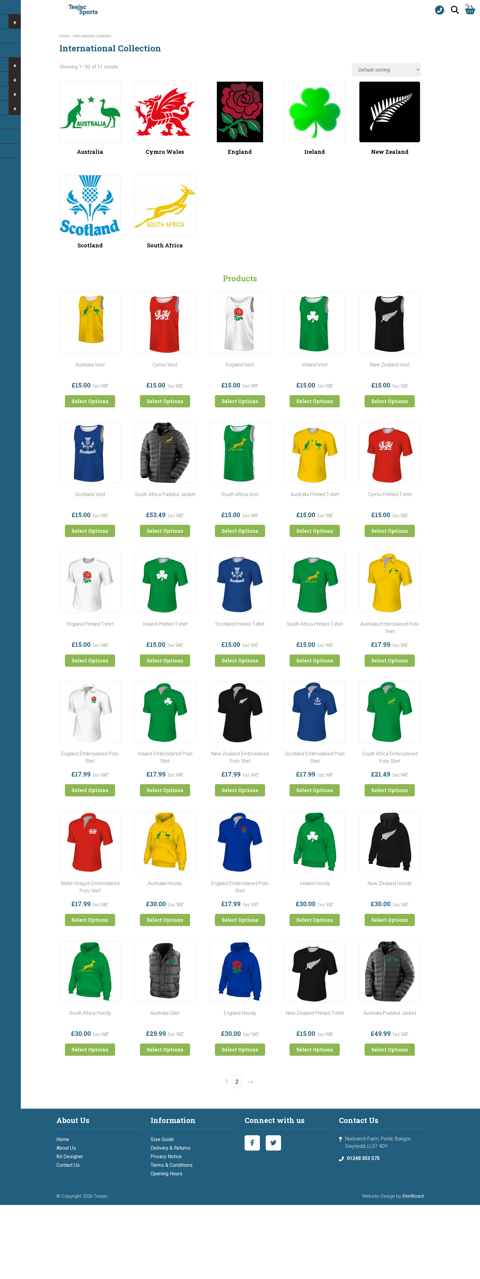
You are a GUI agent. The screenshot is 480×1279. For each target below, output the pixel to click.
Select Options (90, 401)
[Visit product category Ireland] (314, 120)
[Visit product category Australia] (90, 120)
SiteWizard (413, 1196)
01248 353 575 (363, 1158)
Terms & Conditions (172, 1165)
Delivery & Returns (170, 1148)
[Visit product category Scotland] (90, 214)
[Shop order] (386, 69)
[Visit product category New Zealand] (389, 120)
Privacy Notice (166, 1156)
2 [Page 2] (236, 1081)
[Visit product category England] (240, 120)
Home (64, 36)
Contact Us (68, 1165)
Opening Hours (166, 1174)
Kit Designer (69, 1156)
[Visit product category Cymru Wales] (165, 120)
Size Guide (162, 1139)
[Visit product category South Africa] (165, 214)
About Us (66, 1148)
